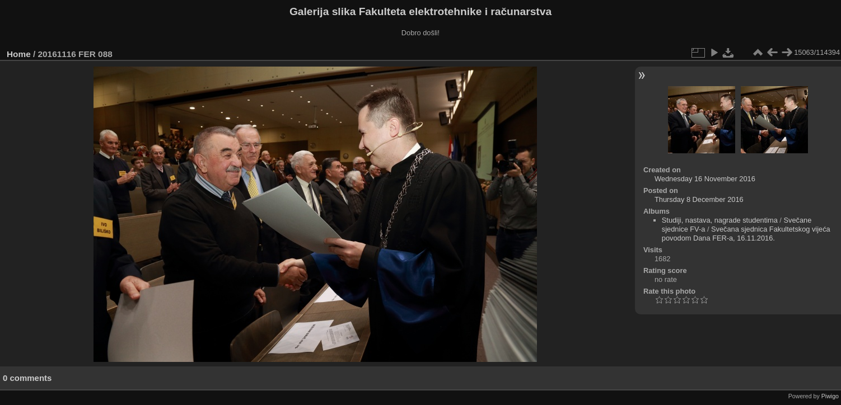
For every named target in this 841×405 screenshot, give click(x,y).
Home (19, 54)
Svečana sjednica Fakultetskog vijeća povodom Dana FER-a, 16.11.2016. (746, 233)
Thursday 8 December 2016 (699, 199)
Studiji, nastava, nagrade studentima (720, 220)
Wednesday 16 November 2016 (705, 179)
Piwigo (830, 396)
